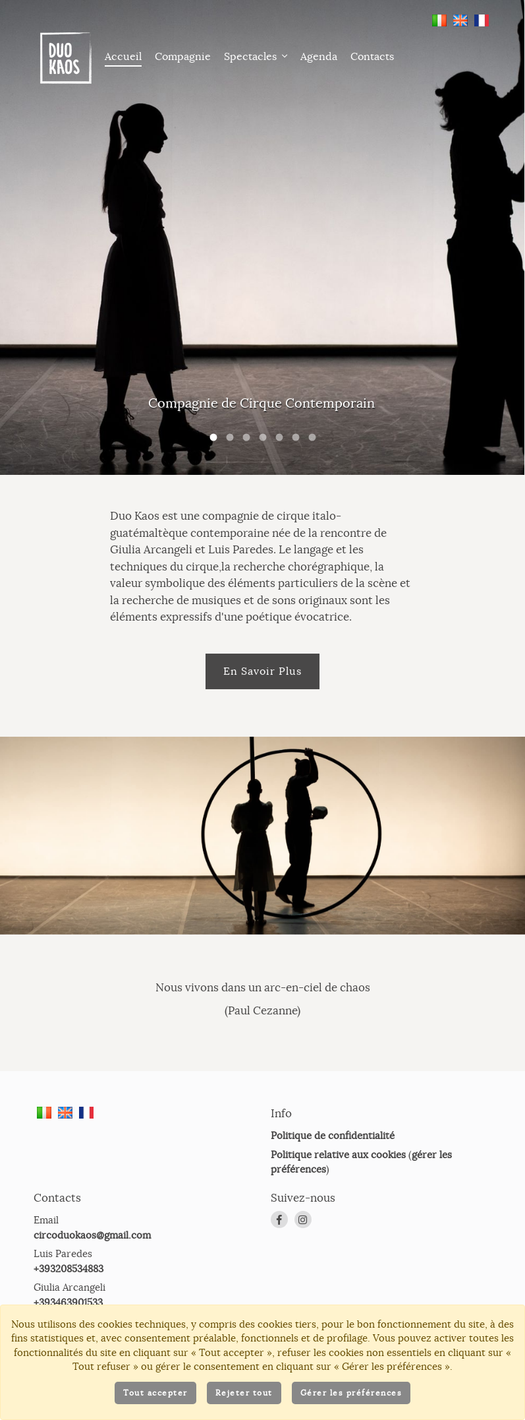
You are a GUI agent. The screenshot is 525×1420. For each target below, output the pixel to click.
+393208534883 (68, 1302)
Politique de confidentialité (333, 1169)
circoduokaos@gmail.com (92, 1268)
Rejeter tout (244, 1393)
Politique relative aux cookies (338, 1188)
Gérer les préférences (351, 1393)
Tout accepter (155, 1393)
